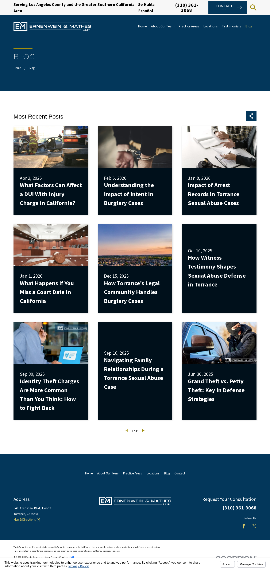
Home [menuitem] (142, 26)
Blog (167, 473)
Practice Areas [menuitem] (189, 26)
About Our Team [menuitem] (162, 26)
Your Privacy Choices (59, 557)
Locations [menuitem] (210, 26)
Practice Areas (132, 473)
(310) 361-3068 (186, 7)
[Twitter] (254, 526)
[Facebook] (244, 526)
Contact (179, 473)
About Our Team (108, 473)
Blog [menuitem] (248, 26)
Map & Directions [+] (27, 519)
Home (89, 473)
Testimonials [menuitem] (231, 26)
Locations (152, 473)
